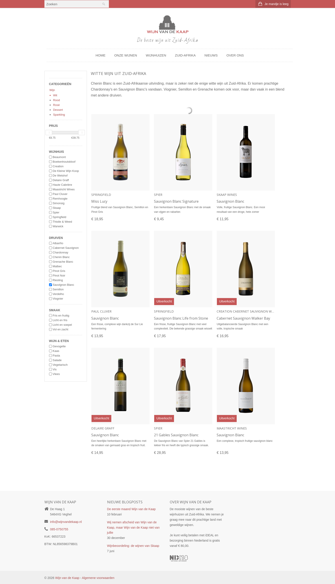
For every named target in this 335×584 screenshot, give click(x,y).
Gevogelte (59, 346)
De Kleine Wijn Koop (66, 171)
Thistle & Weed (62, 221)
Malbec (57, 266)
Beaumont (59, 157)
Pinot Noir (59, 275)
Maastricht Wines (64, 189)
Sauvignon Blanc (63, 284)
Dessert (58, 109)
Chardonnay (60, 252)
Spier (56, 212)
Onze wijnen (125, 55)
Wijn (52, 90)
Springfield (59, 217)
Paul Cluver (60, 194)
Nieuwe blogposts (125, 502)
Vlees (56, 374)
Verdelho (58, 294)
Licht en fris (60, 320)
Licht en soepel (62, 324)
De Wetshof (60, 175)
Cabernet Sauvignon (66, 247)
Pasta (56, 355)
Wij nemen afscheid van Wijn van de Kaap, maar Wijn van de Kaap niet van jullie (133, 527)
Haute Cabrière (62, 184)
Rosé (56, 105)
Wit (55, 95)
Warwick (58, 226)
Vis (55, 369)
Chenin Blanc (61, 257)
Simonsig (58, 203)
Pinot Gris (59, 271)
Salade (57, 360)
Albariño (58, 243)
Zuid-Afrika (185, 55)
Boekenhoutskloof (64, 161)
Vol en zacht (60, 329)
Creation (58, 166)
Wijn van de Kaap (67, 578)
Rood (56, 100)
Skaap (57, 207)
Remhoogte (60, 198)
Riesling (58, 280)
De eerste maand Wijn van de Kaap (131, 509)
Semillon (58, 289)
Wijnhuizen (156, 55)
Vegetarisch (60, 364)
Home (100, 55)
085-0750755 (59, 529)
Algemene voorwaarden (98, 578)
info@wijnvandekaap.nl (66, 522)
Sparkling (59, 114)
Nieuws (211, 55)
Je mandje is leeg (277, 4)
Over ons (235, 55)
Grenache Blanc (63, 261)
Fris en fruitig (61, 315)
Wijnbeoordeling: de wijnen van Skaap (133, 546)
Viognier (58, 298)
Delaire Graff (61, 180)
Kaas (56, 351)
